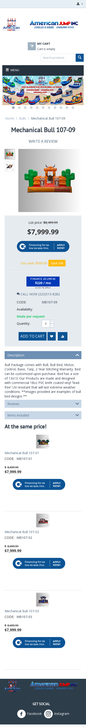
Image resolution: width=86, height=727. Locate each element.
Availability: (25, 293)
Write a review (43, 141)
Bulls (22, 118)
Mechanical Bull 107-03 (22, 595)
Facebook (29, 697)
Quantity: (23, 307)
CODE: (21, 286)
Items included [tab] (43, 398)
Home (9, 118)
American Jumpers (63, 713)
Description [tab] (43, 338)
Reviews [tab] (43, 387)
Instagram (56, 697)
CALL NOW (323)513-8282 (38, 278)
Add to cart (32, 320)
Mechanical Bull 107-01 (22, 437)
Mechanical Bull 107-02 (22, 516)
